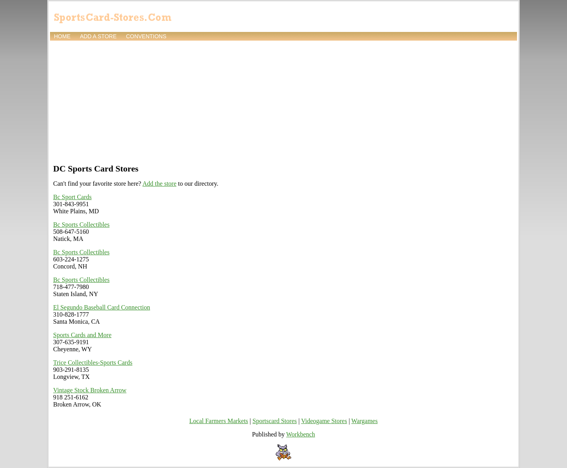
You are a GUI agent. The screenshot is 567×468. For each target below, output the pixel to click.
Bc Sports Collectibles (81, 224)
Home (62, 36)
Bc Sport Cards (72, 197)
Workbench (300, 434)
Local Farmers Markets (218, 421)
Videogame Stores (324, 421)
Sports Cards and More (82, 335)
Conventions (146, 36)
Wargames (364, 421)
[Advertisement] (283, 101)
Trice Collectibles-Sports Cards (92, 362)
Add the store (159, 183)
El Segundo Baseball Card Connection (101, 307)
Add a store (98, 36)
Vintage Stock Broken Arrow (89, 390)
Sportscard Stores (274, 421)
